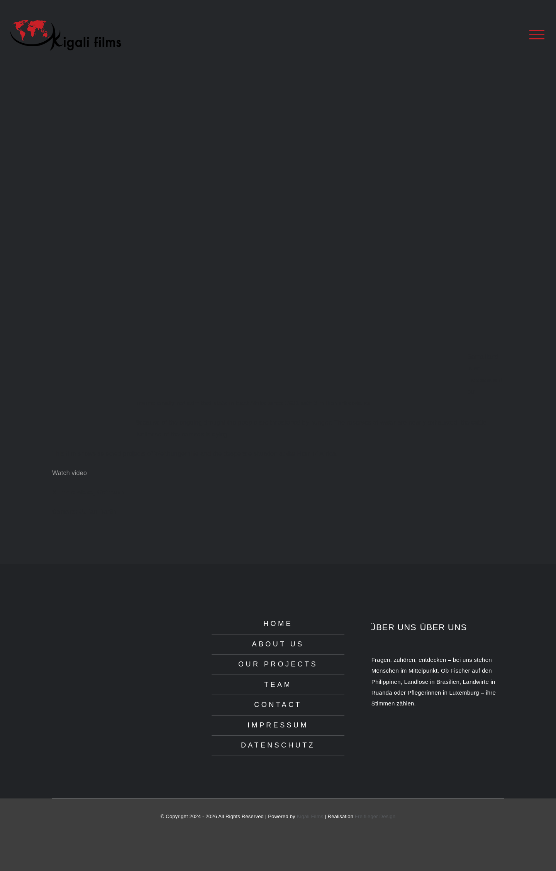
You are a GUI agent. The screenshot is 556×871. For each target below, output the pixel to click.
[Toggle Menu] (537, 34)
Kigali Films (310, 816)
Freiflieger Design (375, 816)
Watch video (69, 473)
